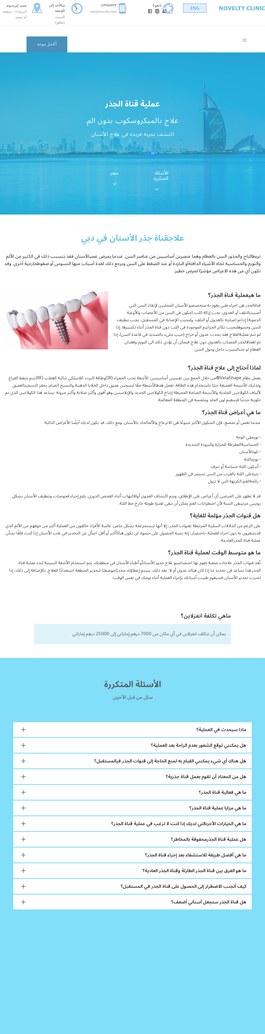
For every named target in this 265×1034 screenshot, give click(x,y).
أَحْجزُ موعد (47, 44)
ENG (194, 8)
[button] (244, 39)
